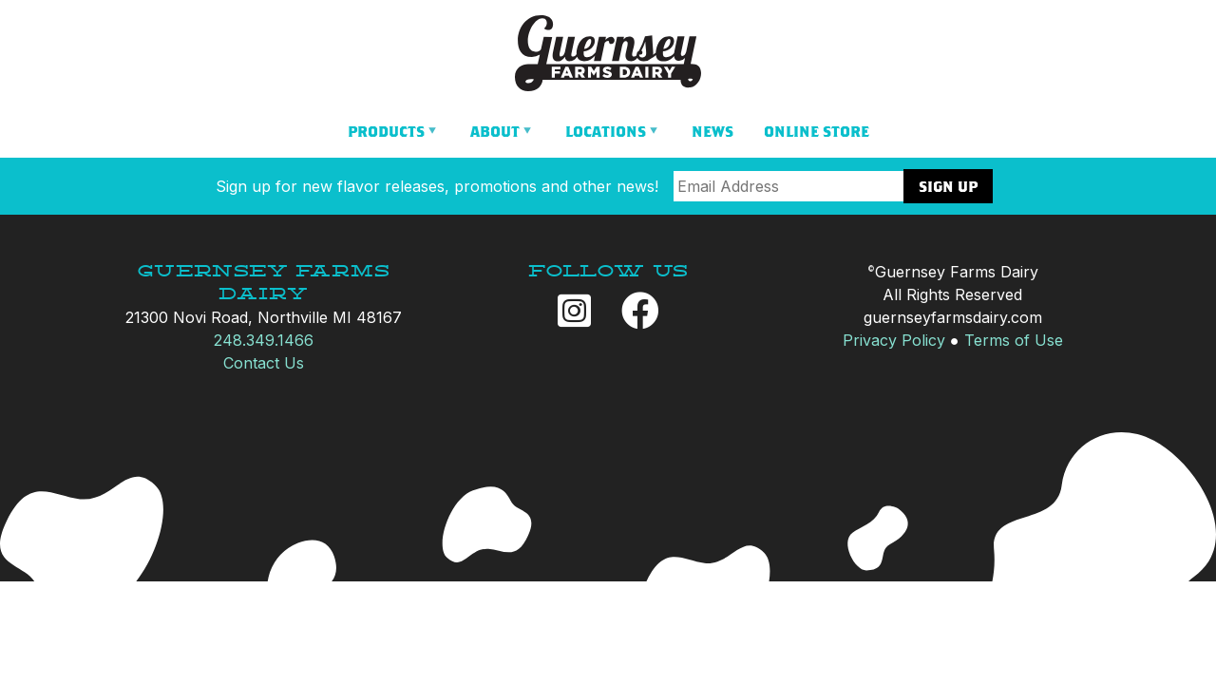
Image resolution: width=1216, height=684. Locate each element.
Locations (605, 131)
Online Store (816, 131)
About (495, 131)
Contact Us (263, 362)
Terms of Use (1013, 340)
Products (386, 131)
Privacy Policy (894, 340)
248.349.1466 (264, 340)
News (712, 131)
